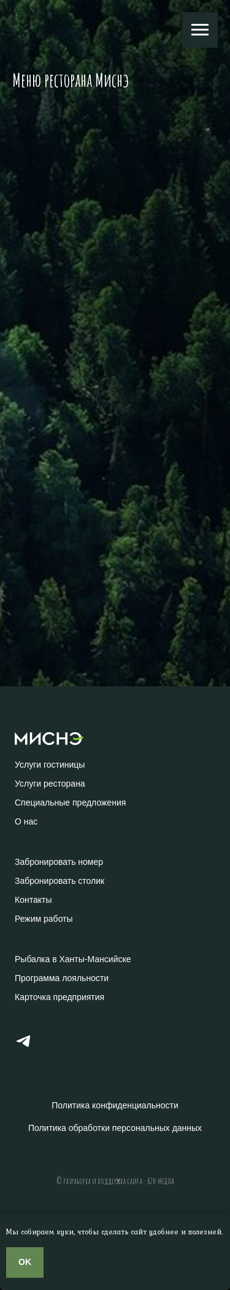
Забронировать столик (59, 881)
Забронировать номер (59, 862)
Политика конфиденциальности (115, 1105)
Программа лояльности (62, 978)
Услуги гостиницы (50, 764)
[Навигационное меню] (200, 30)
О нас (26, 821)
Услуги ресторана (50, 783)
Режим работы (44, 919)
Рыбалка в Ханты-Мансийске (73, 959)
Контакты (33, 900)
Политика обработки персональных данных (115, 1128)
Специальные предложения (70, 802)
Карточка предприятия (59, 997)
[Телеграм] (23, 1046)
